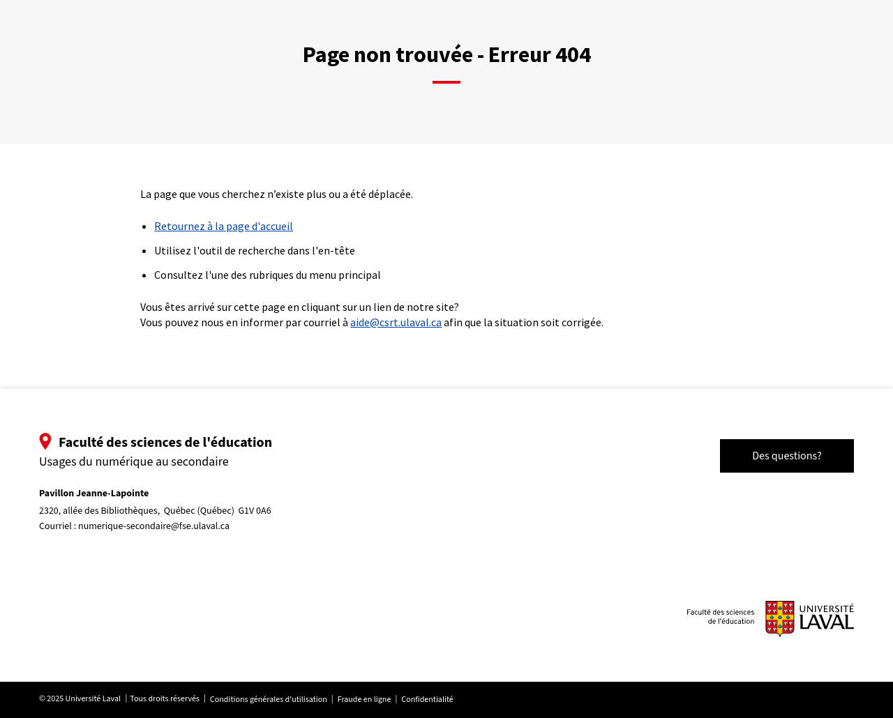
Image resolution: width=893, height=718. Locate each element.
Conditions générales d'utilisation (268, 699)
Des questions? (787, 456)
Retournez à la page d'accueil (223, 226)
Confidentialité (427, 699)
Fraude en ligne (364, 699)
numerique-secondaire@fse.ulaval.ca (154, 526)
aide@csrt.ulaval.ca (396, 322)
